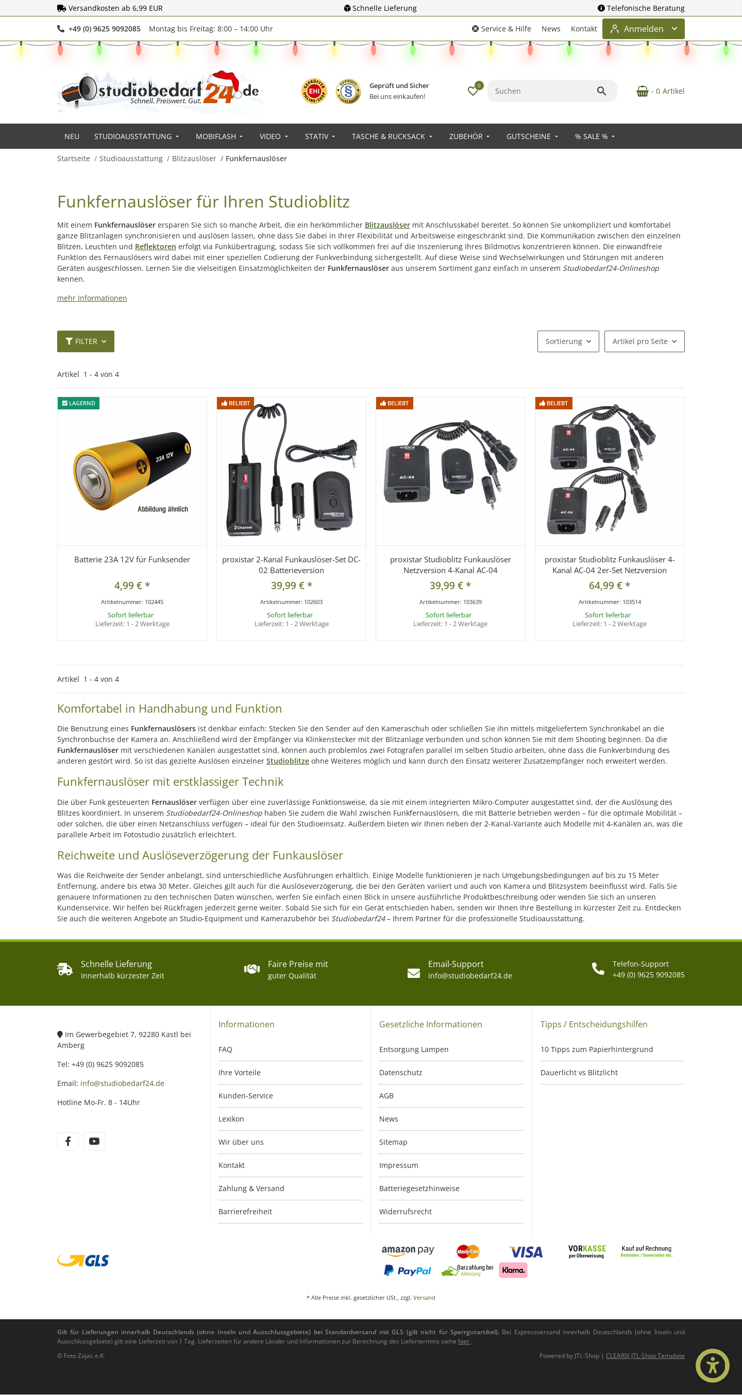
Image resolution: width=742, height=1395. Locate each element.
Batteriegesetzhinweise (419, 1188)
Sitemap (393, 1142)
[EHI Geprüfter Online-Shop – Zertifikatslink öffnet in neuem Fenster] (314, 91)
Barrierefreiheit (245, 1211)
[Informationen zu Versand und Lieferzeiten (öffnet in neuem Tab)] (464, 1341)
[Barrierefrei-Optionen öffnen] (713, 1366)
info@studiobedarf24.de (122, 1083)
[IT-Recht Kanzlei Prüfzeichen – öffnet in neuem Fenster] (348, 91)
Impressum (398, 1165)
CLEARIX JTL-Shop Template (645, 1355)
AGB (386, 1095)
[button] (501, 28)
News (551, 28)
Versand (424, 1297)
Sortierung (564, 341)
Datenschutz (401, 1072)
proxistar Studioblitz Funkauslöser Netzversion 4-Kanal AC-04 (450, 564)
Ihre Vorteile (239, 1072)
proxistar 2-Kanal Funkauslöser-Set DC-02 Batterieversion (291, 564)
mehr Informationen (92, 298)
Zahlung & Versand (251, 1188)
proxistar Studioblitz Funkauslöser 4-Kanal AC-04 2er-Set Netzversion (610, 564)
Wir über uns (241, 1142)
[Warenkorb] (655, 91)
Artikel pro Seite (640, 341)
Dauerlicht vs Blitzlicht (579, 1072)
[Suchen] (541, 91)
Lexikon (231, 1119)
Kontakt (584, 28)
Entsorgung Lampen (414, 1049)
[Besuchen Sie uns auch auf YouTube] (94, 1141)
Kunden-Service (245, 1095)
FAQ (225, 1049)
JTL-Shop (588, 1355)
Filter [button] (81, 341)
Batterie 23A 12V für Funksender (132, 559)
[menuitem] (72, 136)
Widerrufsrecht (405, 1211)
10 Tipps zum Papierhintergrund (597, 1049)
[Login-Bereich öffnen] (643, 29)
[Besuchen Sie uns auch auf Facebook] (67, 1141)
